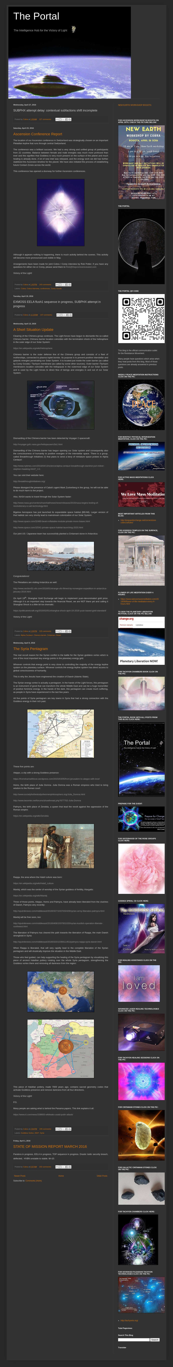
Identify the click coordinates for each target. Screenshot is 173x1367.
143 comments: (45, 285)
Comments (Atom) (33, 1181)
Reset (58, 635)
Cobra (23, 289)
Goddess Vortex (27, 1133)
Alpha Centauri (27, 635)
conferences (45, 289)
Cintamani (51, 635)
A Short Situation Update (33, 330)
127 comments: (45, 119)
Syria (42, 1133)
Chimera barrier (40, 635)
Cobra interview (33, 289)
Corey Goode (56, 289)
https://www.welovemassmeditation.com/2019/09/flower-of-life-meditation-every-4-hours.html (140, 601)
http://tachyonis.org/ (129, 1320)
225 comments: (45, 631)
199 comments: (45, 1129)
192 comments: (45, 1167)
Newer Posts (19, 1176)
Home (61, 1176)
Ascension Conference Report (37, 134)
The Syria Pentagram (30, 649)
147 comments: (46, 315)
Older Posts (102, 1176)
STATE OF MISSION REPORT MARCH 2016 (50, 1146)
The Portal (36, 16)
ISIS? (37, 1133)
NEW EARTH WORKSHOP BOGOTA (134, 105)
